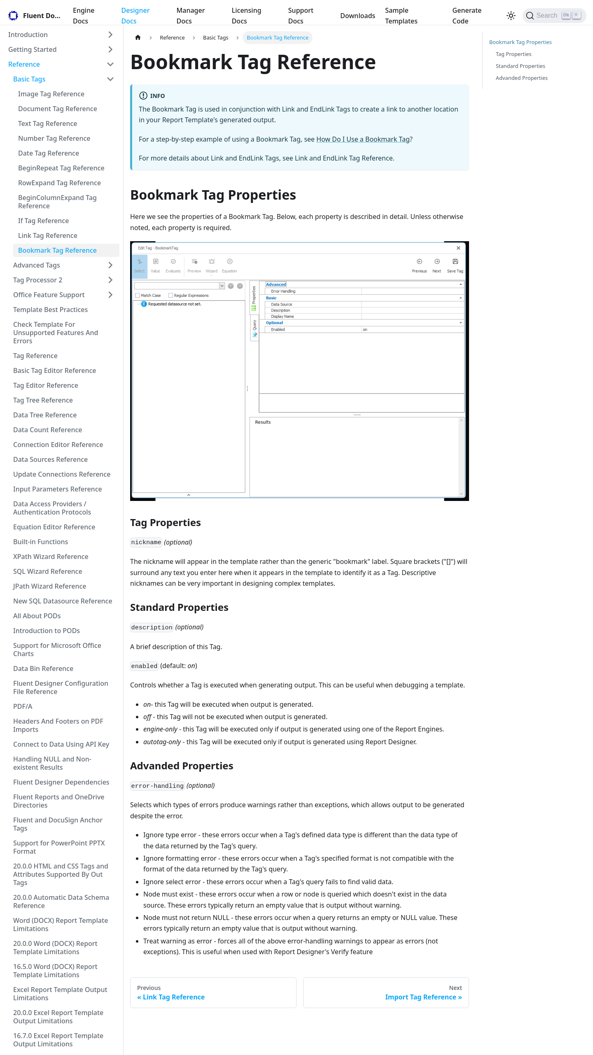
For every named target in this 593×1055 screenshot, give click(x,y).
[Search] (554, 15)
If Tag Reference (43, 220)
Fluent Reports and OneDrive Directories (59, 801)
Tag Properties (514, 54)
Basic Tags (29, 79)
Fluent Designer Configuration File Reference (60, 687)
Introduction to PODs (46, 630)
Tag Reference (35, 355)
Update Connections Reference (61, 474)
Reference (24, 64)
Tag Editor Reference (45, 385)
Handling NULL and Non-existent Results (52, 763)
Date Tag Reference (48, 153)
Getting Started (32, 49)
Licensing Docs (246, 16)
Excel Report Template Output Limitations (60, 993)
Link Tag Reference (47, 235)
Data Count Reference (47, 429)
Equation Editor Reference (54, 526)
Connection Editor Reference (58, 444)
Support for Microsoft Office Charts (57, 649)
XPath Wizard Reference (51, 556)
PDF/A (23, 706)
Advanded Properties (522, 78)
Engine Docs (83, 16)
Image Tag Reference (51, 93)
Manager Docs (191, 16)
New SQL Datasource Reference (62, 601)
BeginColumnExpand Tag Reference (57, 201)
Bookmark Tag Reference (57, 250)
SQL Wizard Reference (47, 571)
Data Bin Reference (43, 668)
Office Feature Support (49, 294)
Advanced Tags (36, 265)
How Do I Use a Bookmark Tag (363, 139)
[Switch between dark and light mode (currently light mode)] (511, 15)
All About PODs (37, 615)
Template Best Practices (50, 309)
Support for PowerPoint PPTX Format (59, 847)
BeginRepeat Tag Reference (61, 167)
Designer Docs (135, 16)
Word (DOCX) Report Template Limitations (60, 924)
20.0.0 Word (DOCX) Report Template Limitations (55, 947)
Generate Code (467, 16)
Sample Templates (401, 16)
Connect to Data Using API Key (61, 744)
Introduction (28, 34)
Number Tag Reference (54, 138)
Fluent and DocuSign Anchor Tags (58, 824)
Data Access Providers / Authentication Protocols (52, 508)
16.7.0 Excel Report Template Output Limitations (58, 1039)
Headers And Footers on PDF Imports (58, 725)
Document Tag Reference (57, 108)
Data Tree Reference (45, 414)
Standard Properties (520, 66)
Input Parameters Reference (57, 489)
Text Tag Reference (47, 123)
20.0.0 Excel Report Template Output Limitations (58, 1016)
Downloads (357, 15)
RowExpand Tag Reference (59, 182)
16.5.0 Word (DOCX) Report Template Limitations (55, 970)
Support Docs (300, 16)
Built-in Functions (40, 541)
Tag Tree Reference (43, 400)
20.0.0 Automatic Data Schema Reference (61, 901)
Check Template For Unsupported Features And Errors (55, 332)
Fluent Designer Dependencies (61, 782)
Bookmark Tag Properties (520, 42)
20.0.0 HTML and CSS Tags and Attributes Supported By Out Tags (60, 874)
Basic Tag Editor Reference (54, 370)
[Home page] (138, 37)
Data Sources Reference (50, 459)
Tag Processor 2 (37, 279)
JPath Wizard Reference (49, 586)
